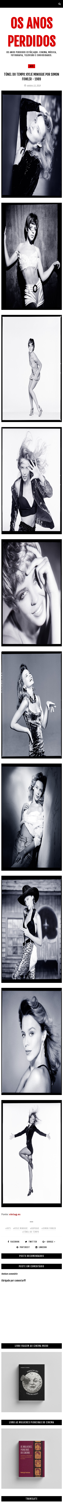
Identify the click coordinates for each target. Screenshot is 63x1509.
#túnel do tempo (30, 1232)
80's (31, 66)
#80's (8, 1228)
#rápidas (34, 1228)
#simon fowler (48, 1228)
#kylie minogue (20, 1228)
